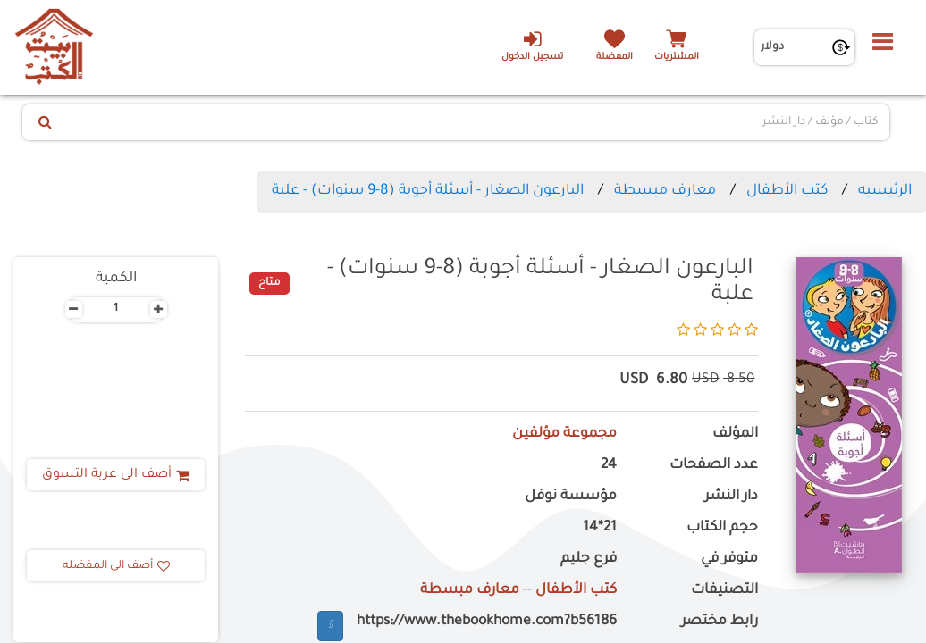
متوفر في (729, 559)
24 (609, 465)
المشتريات (676, 58)
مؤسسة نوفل (571, 497)
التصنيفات (724, 590)
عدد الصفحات (713, 465)
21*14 (600, 528)
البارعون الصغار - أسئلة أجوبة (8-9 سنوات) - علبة (428, 191)
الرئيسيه (885, 191)
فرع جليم (588, 559)
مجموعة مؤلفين (564, 434)
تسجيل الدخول (532, 46)
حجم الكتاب (722, 528)
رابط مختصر (719, 622)
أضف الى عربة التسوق (115, 475)
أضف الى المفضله (116, 566)
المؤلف (735, 434)
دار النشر (731, 497)
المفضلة (614, 58)
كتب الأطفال (787, 191)
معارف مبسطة (665, 191)
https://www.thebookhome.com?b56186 (487, 622)
